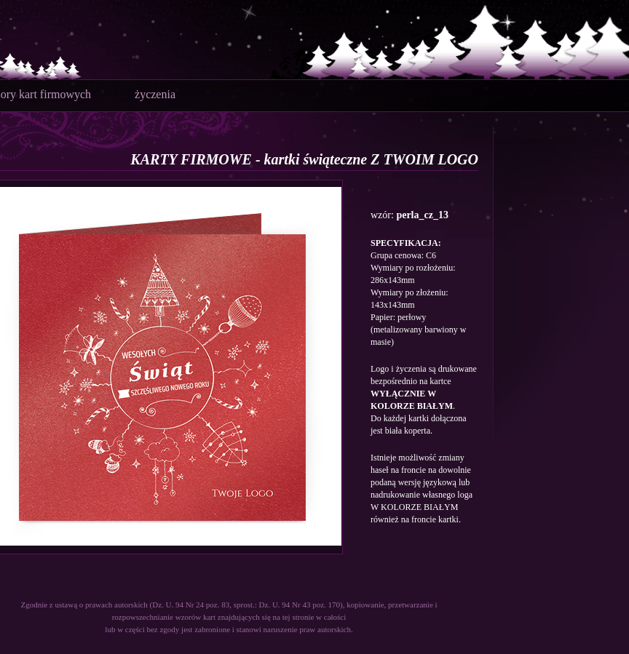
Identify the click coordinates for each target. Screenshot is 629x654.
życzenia (155, 94)
